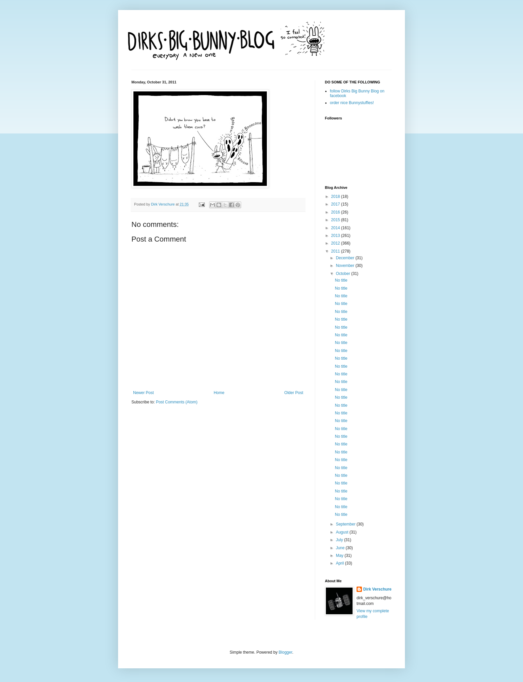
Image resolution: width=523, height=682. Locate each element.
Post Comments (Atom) (176, 402)
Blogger (285, 652)
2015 (336, 220)
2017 (336, 204)
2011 (336, 251)
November (346, 265)
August (343, 532)
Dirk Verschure (163, 204)
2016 (336, 212)
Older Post (293, 392)
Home (219, 392)
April (340, 563)
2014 (336, 228)
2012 (336, 243)
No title (341, 280)
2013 (336, 235)
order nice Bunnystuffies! (352, 102)
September (346, 524)
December (346, 258)
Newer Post (143, 392)
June (341, 548)
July (340, 540)
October (343, 273)
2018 (336, 196)
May (340, 555)
